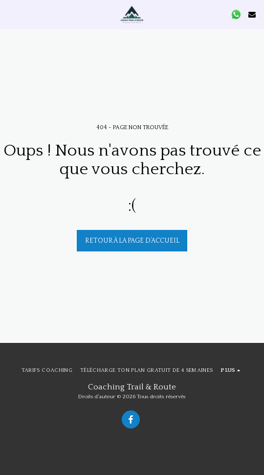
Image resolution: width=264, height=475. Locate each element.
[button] (10, 14)
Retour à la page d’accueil (132, 241)
